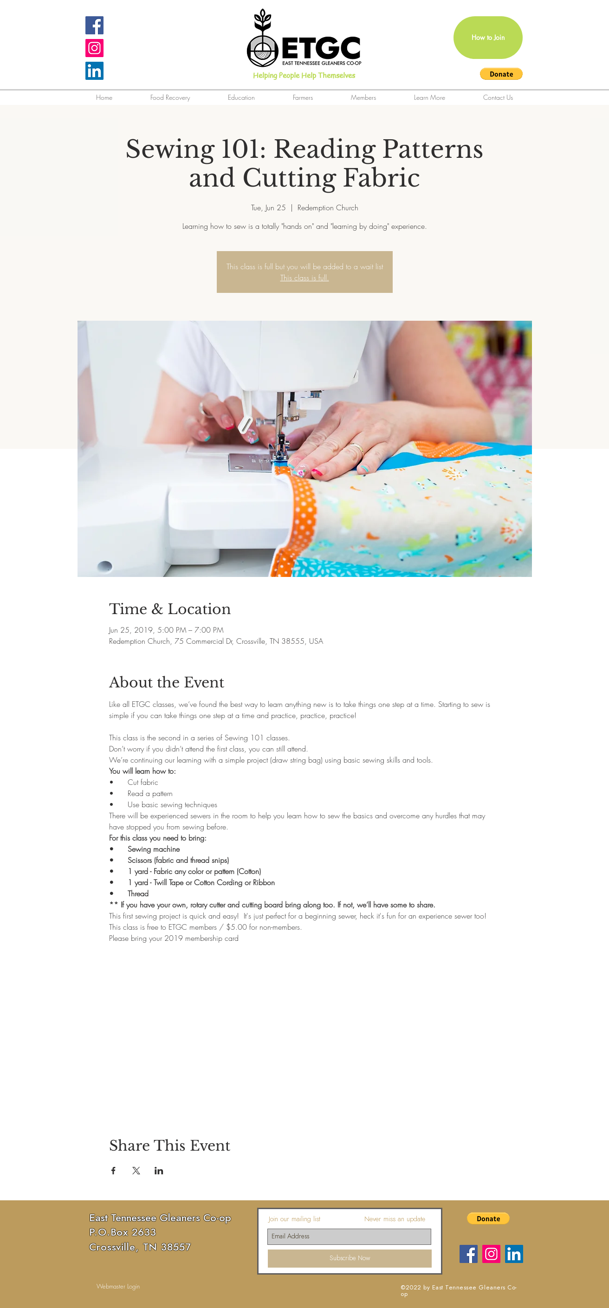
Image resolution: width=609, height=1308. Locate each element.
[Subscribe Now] (350, 1259)
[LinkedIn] (94, 71)
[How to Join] (488, 37)
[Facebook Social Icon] (94, 25)
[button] (501, 74)
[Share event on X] (136, 1170)
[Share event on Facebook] (113, 1170)
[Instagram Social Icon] (94, 48)
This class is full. (304, 277)
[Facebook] (469, 1254)
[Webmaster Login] (118, 1286)
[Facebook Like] (302, 1288)
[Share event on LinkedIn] (159, 1170)
